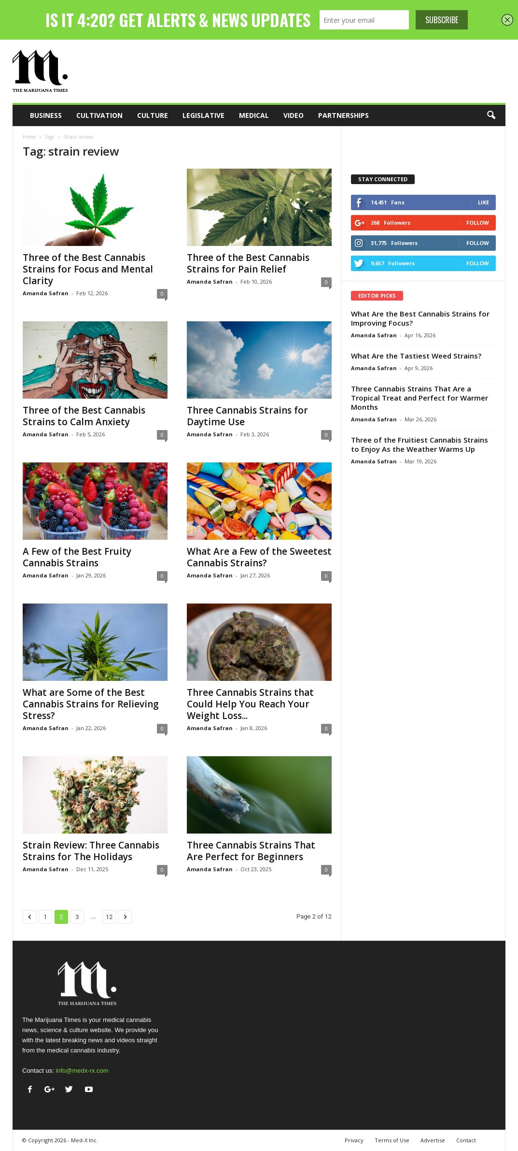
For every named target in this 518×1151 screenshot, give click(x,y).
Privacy (354, 1140)
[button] (491, 115)
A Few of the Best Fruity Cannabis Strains (77, 557)
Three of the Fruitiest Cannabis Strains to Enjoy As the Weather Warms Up (419, 444)
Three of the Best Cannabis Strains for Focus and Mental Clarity (88, 269)
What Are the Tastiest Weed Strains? (416, 355)
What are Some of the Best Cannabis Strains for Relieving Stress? (91, 704)
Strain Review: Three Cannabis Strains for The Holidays (91, 851)
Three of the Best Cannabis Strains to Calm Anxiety (84, 416)
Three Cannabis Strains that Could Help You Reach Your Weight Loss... (250, 704)
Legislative (203, 115)
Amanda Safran (46, 293)
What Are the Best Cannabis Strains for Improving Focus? (420, 318)
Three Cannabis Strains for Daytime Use (247, 416)
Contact (466, 1140)
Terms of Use (392, 1140)
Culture (152, 115)
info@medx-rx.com (82, 1070)
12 (109, 917)
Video (293, 115)
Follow (477, 222)
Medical (254, 115)
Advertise (432, 1140)
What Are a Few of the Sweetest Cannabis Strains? (259, 557)
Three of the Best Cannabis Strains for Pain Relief (248, 263)
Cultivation (99, 115)
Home (29, 136)
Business (46, 115)
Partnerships (343, 115)
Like (483, 202)
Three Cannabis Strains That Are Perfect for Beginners (251, 851)
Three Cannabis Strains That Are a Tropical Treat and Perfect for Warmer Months (419, 398)
